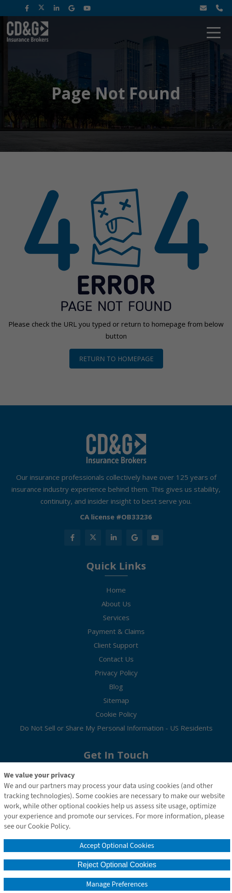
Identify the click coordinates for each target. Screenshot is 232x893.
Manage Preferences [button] (117, 884)
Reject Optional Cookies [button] (117, 865)
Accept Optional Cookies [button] (116, 846)
